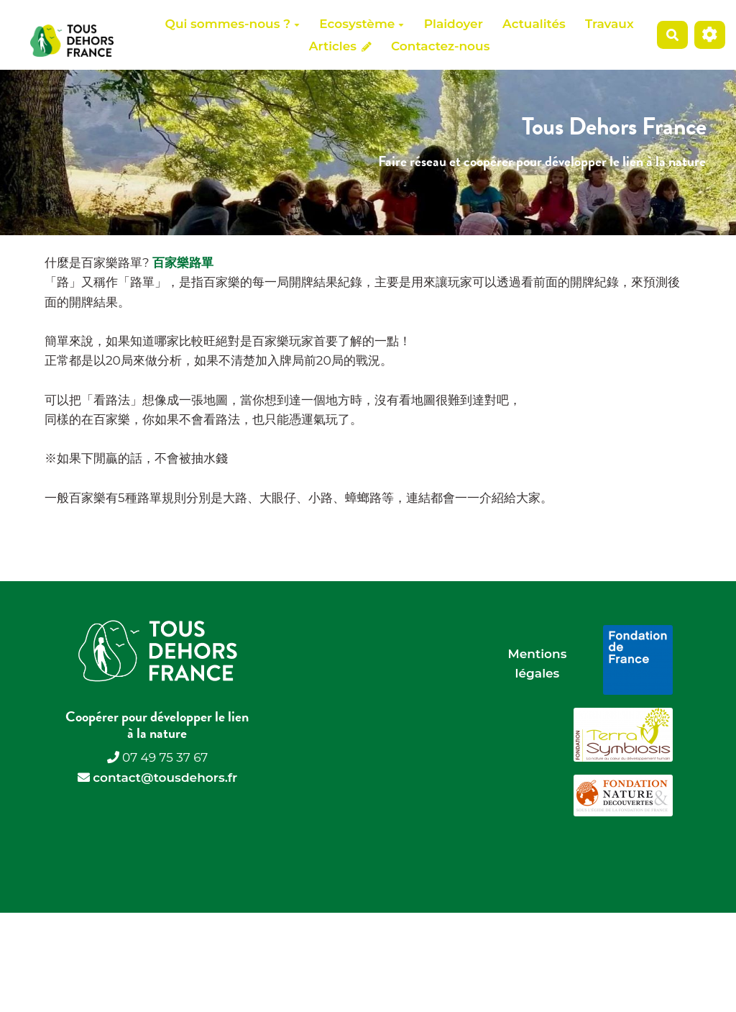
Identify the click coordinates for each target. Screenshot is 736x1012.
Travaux (609, 24)
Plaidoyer (453, 24)
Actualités (534, 24)
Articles (340, 46)
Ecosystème (361, 24)
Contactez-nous (440, 46)
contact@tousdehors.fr (165, 777)
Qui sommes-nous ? (232, 24)
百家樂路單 (182, 262)
